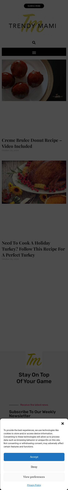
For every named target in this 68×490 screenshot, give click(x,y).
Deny (34, 467)
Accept (34, 457)
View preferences (34, 477)
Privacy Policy (34, 485)
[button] (62, 423)
